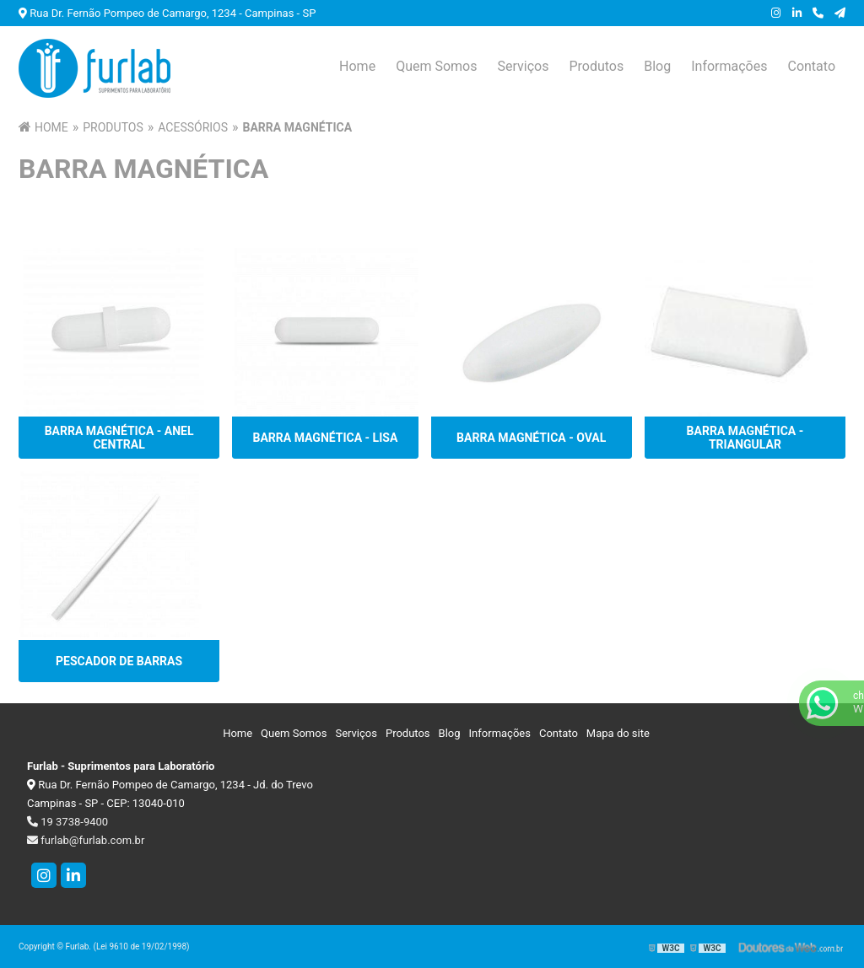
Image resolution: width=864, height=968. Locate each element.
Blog (657, 66)
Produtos (596, 66)
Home (357, 66)
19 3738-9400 (67, 821)
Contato (811, 66)
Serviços (522, 66)
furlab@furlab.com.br (85, 840)
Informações (729, 66)
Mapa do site (618, 733)
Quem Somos (436, 66)
